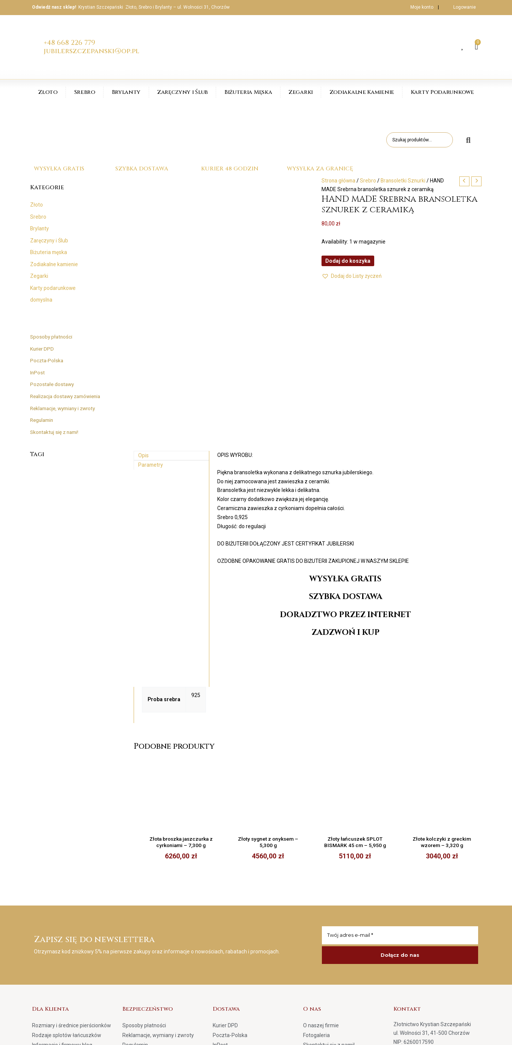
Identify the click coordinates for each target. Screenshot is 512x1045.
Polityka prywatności (146, 890)
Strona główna (339, 181)
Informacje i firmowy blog (62, 881)
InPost (37, 372)
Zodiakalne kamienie (54, 264)
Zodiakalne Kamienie (361, 92)
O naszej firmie (321, 861)
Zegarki (300, 92)
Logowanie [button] (464, 7)
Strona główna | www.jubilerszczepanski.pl (430, 1033)
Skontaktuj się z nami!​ (56, 432)
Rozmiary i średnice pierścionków (71, 861)
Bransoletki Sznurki (405, 181)
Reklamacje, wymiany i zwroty (66, 408)
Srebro (84, 92)
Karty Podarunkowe (442, 92)
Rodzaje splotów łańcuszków (66, 871)
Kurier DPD (42, 349)
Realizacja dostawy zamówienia (68, 396)
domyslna (41, 300)
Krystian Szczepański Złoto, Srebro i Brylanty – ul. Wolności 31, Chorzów (154, 7)
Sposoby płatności (52, 337)
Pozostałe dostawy (53, 384)
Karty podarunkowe (53, 288)
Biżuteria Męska (248, 92)
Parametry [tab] (151, 300)
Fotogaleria (316, 871)
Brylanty (126, 92)
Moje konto (417, 7)
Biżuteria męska (49, 252)
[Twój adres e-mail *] (400, 771)
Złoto (48, 92)
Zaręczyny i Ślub (182, 92)
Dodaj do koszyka (347, 261)
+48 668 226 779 (69, 43)
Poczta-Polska (47, 360)
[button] (352, 276)
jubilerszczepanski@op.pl (91, 51)
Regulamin (43, 420)
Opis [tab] (143, 290)
